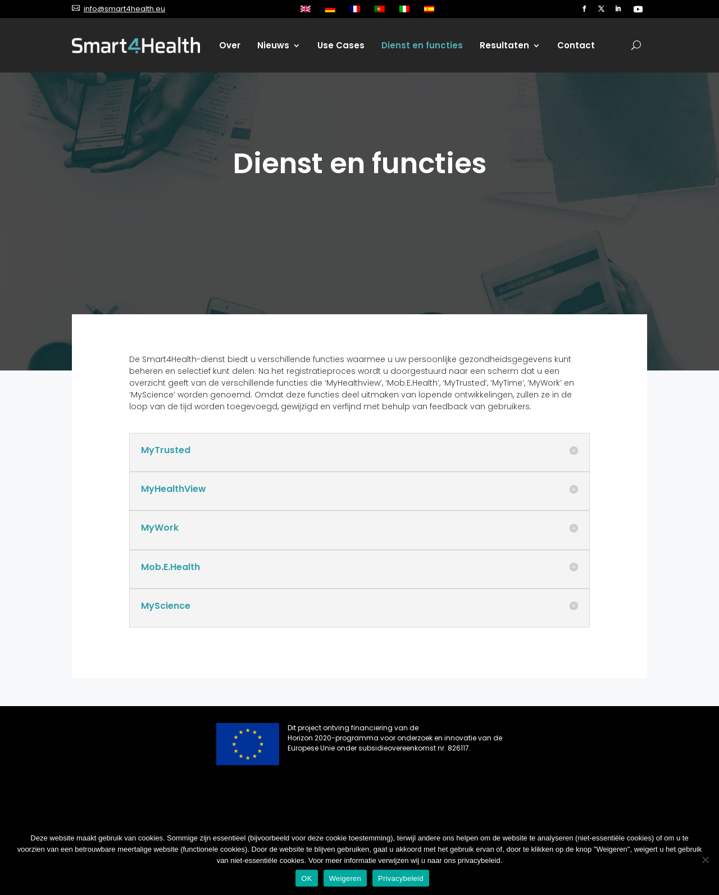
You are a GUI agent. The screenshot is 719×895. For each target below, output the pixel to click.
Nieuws (273, 45)
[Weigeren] (705, 859)
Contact (576, 45)
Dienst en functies (422, 45)
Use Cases (341, 45)
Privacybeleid (401, 878)
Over (229, 45)
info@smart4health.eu (124, 8)
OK (306, 878)
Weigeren (345, 878)
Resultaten (504, 45)
